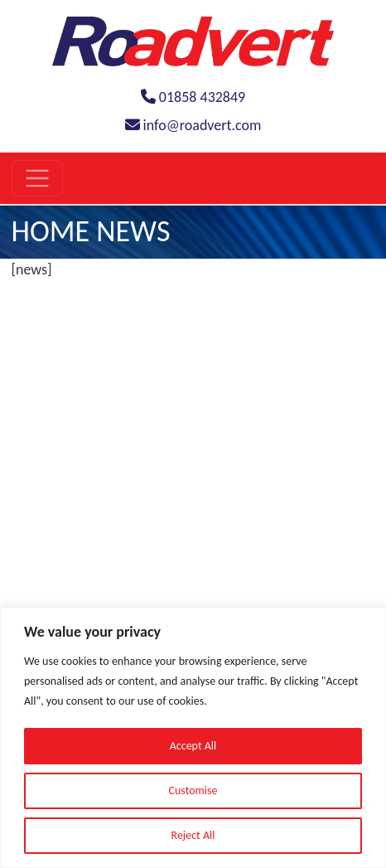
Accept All (193, 746)
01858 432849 (193, 97)
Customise (193, 790)
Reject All (193, 835)
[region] (193, 737)
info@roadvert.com (193, 125)
